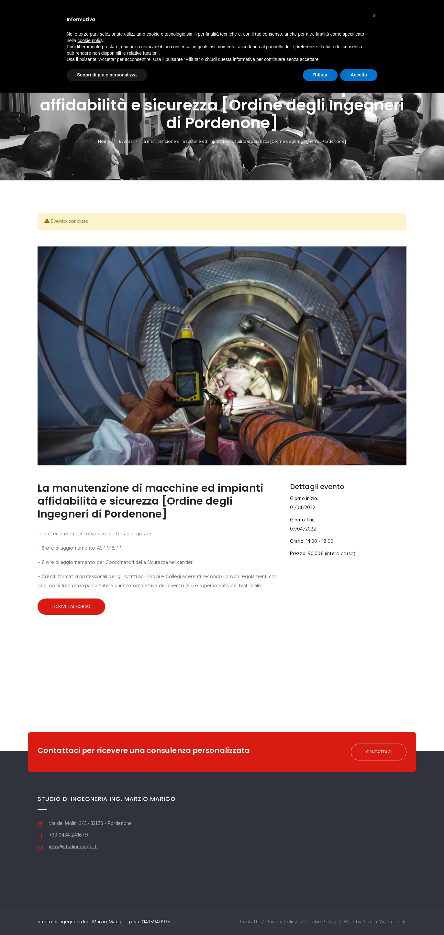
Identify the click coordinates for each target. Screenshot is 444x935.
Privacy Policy (281, 922)
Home (104, 141)
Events (126, 141)
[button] (374, 15)
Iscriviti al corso (71, 606)
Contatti (249, 922)
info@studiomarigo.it (73, 847)
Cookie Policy (320, 922)
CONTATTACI (378, 752)
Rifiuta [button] (320, 74)
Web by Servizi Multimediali (374, 922)
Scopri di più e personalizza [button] (107, 74)
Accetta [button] (358, 74)
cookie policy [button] (90, 40)
